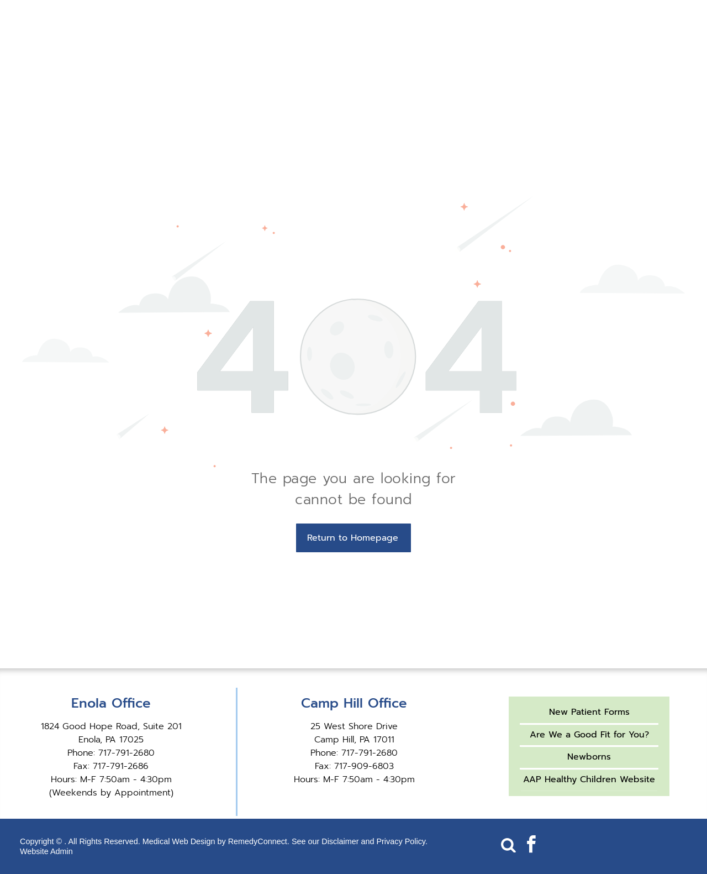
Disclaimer (339, 841)
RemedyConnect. (258, 841)
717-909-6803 (364, 766)
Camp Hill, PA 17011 (354, 739)
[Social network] (508, 846)
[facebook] (531, 846)
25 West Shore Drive (354, 726)
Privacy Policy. (402, 841)
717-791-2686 (121, 766)
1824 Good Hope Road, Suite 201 (111, 726)
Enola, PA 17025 (111, 739)
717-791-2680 (126, 753)
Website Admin (46, 851)
